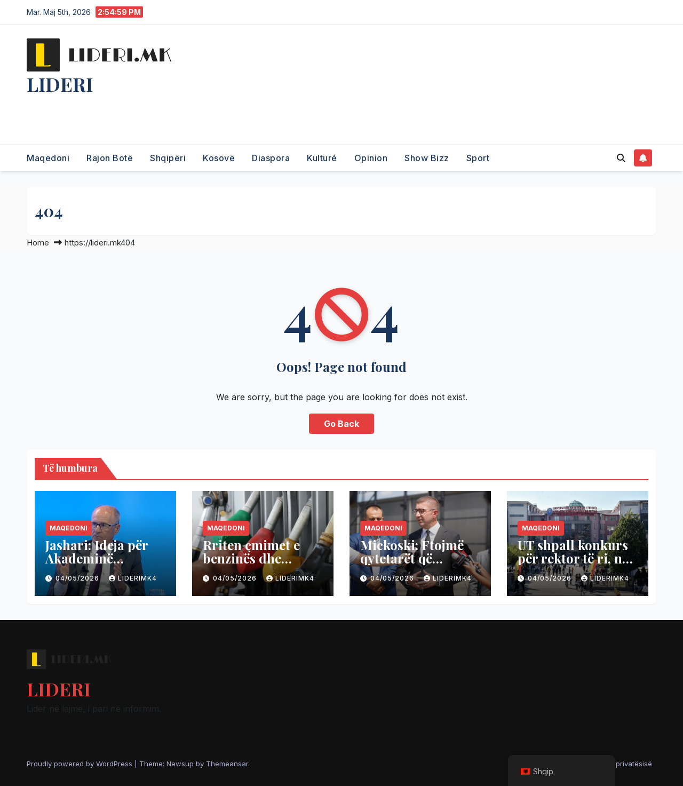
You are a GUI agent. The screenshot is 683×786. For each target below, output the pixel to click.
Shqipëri (168, 158)
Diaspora (271, 158)
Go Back (341, 423)
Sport (478, 158)
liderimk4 (133, 578)
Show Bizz (426, 158)
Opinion (371, 158)
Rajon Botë (109, 158)
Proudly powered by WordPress (80, 763)
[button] (621, 158)
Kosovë (219, 158)
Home (38, 242)
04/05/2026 (78, 578)
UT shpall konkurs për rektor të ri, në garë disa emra (573, 558)
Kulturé (322, 158)
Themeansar (227, 763)
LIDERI (60, 84)
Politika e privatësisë (618, 763)
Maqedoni (48, 158)
